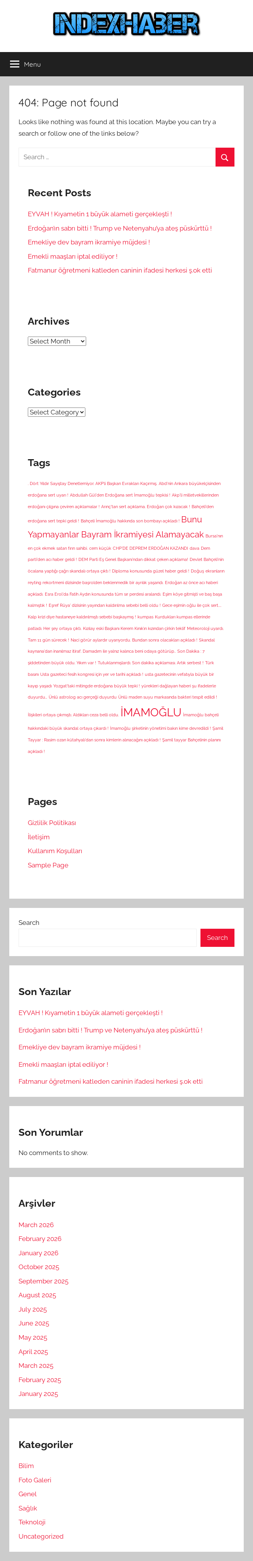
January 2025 (38, 1394)
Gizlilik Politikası (52, 823)
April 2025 (33, 1352)
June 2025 (34, 1323)
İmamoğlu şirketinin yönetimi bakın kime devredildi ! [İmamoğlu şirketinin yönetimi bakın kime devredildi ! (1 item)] (160, 728)
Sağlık (28, 1508)
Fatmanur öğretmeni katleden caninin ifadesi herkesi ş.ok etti (120, 270)
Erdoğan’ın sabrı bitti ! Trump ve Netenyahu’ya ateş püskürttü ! (120, 228)
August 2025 (37, 1295)
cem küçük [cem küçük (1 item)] (100, 548)
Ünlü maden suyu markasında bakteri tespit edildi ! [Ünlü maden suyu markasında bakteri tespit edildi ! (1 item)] (167, 697)
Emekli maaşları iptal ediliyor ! (72, 256)
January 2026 (38, 1253)
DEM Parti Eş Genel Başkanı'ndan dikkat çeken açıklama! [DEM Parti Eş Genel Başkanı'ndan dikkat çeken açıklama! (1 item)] (133, 559)
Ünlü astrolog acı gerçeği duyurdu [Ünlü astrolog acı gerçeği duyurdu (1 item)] (83, 697)
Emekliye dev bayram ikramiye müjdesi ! (89, 242)
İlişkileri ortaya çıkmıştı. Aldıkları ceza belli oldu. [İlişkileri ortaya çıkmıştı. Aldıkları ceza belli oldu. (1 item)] (73, 714)
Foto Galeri (35, 1480)
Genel (28, 1494)
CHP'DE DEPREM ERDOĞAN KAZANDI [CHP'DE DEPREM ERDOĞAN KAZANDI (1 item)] (150, 548)
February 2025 (40, 1380)
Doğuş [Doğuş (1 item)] (197, 571)
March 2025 (36, 1365)
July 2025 (33, 1309)
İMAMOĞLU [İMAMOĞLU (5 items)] (151, 712)
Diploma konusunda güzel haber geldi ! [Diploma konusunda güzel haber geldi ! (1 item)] (150, 571)
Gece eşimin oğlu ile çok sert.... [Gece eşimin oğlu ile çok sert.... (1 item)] (191, 605)
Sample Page (48, 865)
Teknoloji (32, 1522)
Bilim (26, 1466)
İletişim (39, 837)
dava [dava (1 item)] (194, 548)
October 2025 (39, 1267)
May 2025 (33, 1337)
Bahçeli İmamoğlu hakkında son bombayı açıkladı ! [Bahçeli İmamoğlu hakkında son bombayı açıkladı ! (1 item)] (130, 521)
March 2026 (36, 1225)
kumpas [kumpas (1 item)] (145, 617)
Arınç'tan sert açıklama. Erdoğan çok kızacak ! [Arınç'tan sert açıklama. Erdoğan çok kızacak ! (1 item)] (145, 506)
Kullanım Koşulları (55, 851)
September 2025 (43, 1281)
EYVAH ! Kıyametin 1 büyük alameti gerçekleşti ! (100, 214)
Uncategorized (41, 1536)
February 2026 (40, 1239)
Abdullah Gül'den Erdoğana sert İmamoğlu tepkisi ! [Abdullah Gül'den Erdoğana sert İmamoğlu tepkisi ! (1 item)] (120, 495)
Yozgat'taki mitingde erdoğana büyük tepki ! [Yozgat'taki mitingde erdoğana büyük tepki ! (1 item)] (96, 686)
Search (29, 922)
